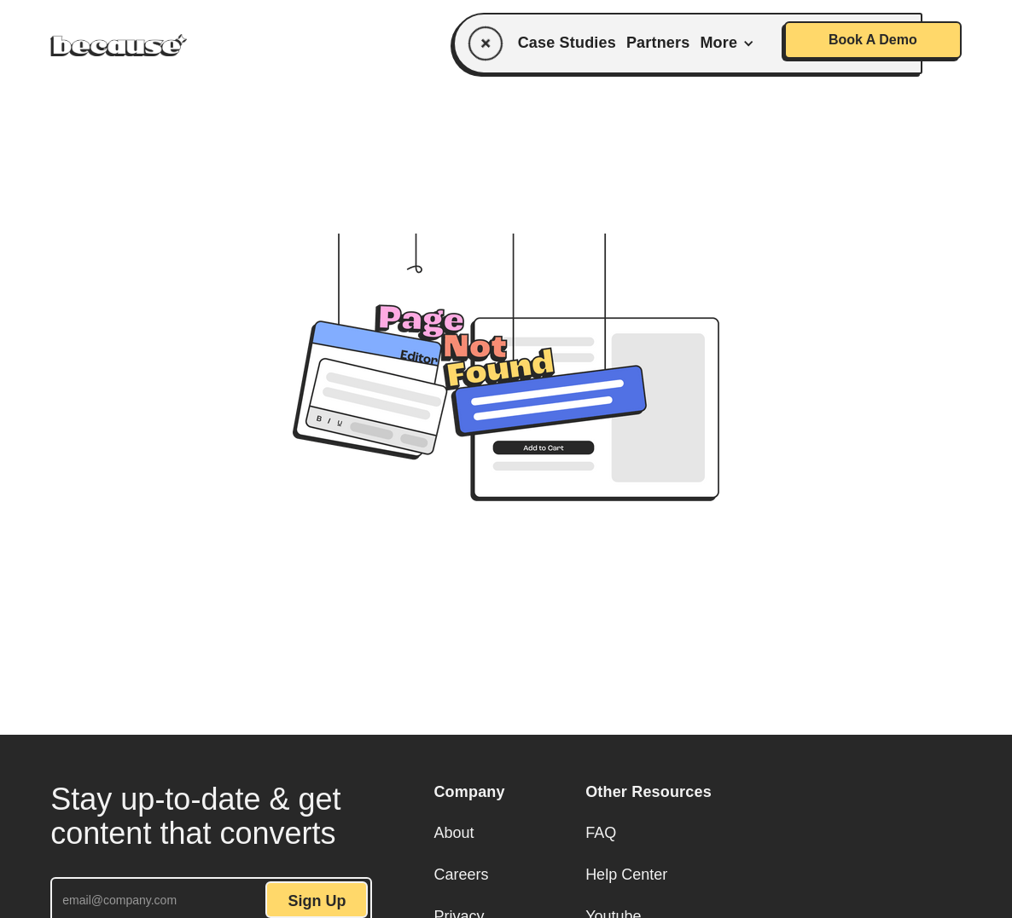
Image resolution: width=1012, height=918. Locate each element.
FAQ (600, 832)
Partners (657, 42)
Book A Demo (873, 39)
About (453, 832)
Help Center (626, 874)
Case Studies (567, 42)
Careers (460, 874)
